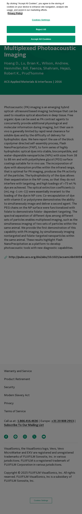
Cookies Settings (41, 18)
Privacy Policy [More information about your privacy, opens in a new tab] (15, 11)
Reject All (41, 27)
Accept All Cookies (41, 37)
